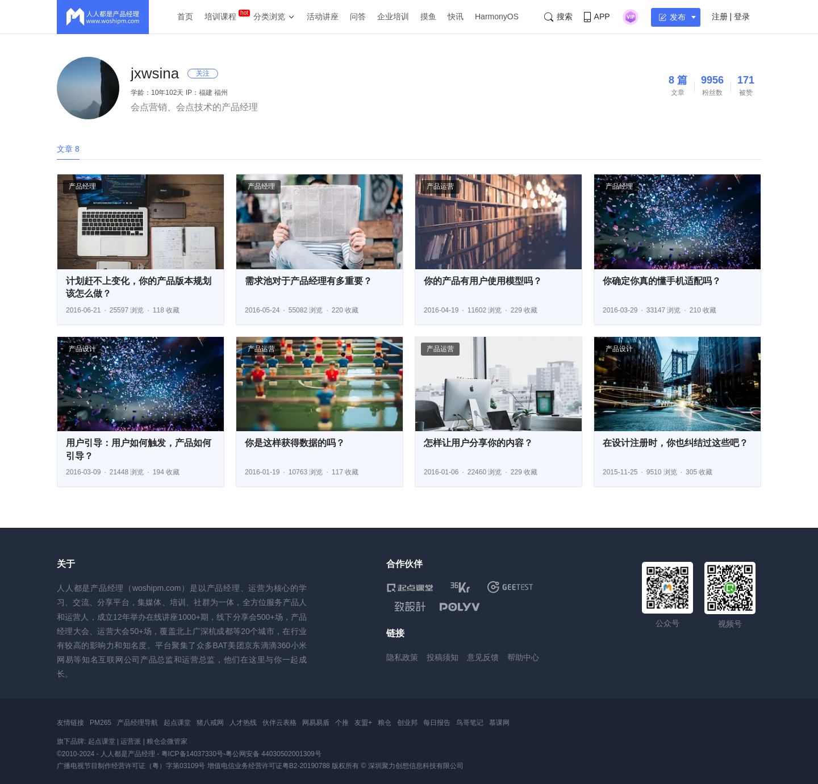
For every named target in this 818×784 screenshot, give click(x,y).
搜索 (558, 17)
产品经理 (82, 186)
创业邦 (407, 723)
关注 (203, 73)
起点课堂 (177, 723)
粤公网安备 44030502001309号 (274, 754)
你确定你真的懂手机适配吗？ (662, 281)
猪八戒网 (210, 723)
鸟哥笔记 (469, 723)
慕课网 (499, 723)
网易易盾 (315, 723)
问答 (358, 16)
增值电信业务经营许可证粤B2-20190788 (268, 766)
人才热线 (243, 723)
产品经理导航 (137, 723)
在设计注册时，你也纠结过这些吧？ (675, 443)
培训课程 (220, 16)
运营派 (130, 741)
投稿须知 (442, 657)
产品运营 (440, 186)
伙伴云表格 (279, 723)
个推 (342, 723)
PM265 (100, 723)
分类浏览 (269, 16)
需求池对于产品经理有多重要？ (308, 281)
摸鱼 (428, 16)
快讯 (456, 16)
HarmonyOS (497, 16)
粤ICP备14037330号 (192, 754)
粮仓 (384, 723)
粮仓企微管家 (167, 741)
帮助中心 (523, 657)
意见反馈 (483, 657)
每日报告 (436, 723)
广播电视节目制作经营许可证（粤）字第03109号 (131, 766)
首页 (185, 16)
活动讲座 (323, 16)
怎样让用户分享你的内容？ (478, 443)
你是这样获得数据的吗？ (295, 443)
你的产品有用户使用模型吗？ (483, 281)
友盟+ (363, 723)
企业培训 (393, 16)
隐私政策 (402, 657)
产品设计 (82, 349)
